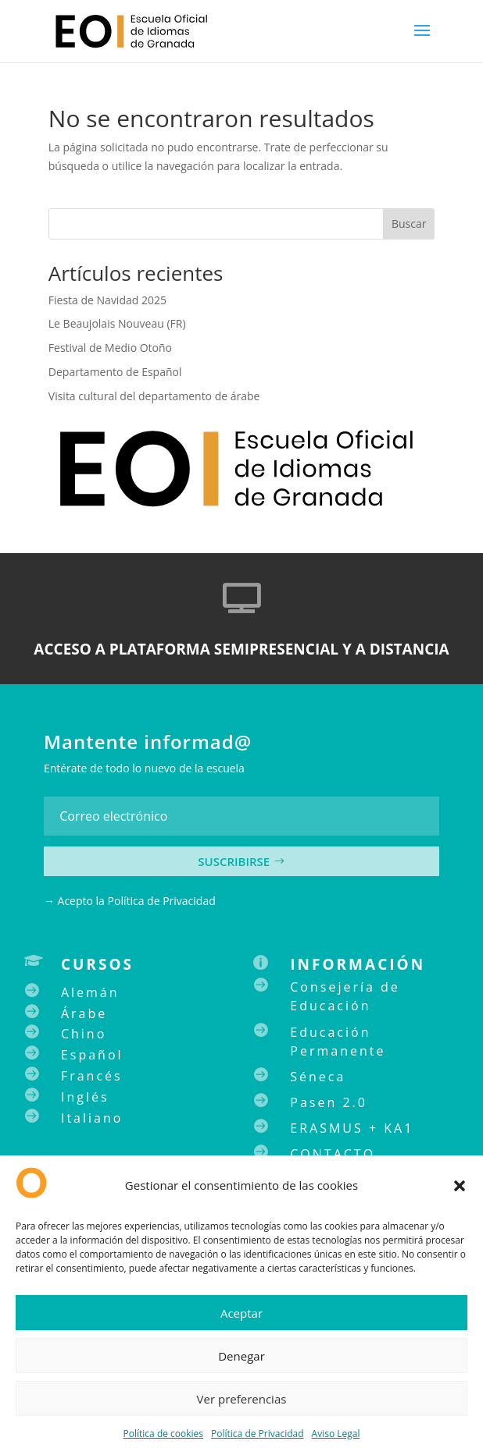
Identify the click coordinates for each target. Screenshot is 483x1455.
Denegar (241, 1356)
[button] (459, 1186)
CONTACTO (332, 1153)
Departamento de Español (115, 371)
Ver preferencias (242, 1399)
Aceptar (241, 1313)
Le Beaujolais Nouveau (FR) (117, 323)
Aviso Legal (336, 1433)
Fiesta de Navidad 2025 (107, 300)
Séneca (317, 1076)
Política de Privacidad (257, 1433)
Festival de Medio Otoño (110, 347)
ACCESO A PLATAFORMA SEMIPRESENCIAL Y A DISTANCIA (241, 649)
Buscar (409, 223)
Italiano (92, 1118)
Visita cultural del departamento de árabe (154, 396)
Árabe (84, 1013)
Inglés (85, 1096)
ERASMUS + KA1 (351, 1128)
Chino (83, 1033)
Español (92, 1054)
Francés (92, 1075)
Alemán (90, 992)
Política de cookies (163, 1433)
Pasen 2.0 (328, 1102)
